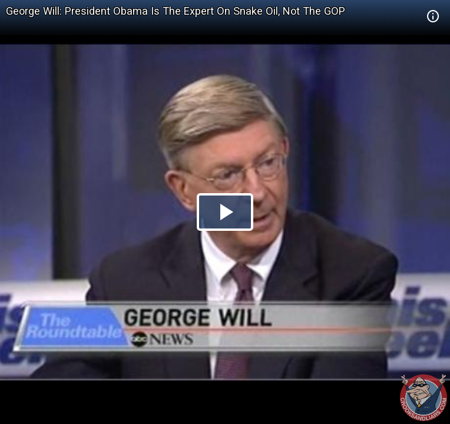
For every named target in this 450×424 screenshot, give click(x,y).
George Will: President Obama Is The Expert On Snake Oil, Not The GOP (175, 11)
